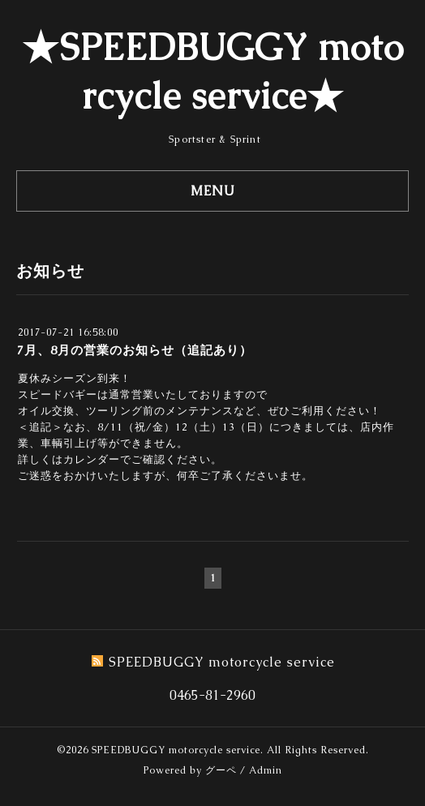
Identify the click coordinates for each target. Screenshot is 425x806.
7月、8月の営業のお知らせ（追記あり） (134, 350)
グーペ (221, 770)
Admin (265, 770)
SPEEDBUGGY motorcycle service (176, 750)
